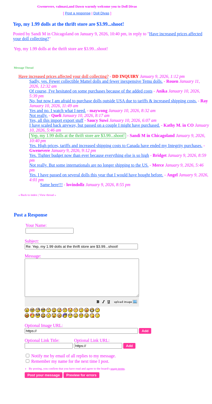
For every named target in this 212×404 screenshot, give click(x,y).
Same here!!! (51, 184)
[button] (111, 309)
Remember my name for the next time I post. (67, 368)
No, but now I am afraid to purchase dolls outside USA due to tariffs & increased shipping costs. (113, 100)
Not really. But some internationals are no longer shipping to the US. (88, 165)
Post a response (77, 13)
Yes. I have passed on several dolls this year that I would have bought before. (96, 175)
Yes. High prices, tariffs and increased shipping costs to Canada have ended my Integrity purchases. (115, 145)
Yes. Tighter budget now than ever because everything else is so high (89, 155)
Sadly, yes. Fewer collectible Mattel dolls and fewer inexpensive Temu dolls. (96, 81)
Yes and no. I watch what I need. (57, 110)
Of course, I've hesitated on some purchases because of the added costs (90, 91)
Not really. (38, 115)
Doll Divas (101, 13)
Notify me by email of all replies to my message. (71, 363)
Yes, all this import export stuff (56, 120)
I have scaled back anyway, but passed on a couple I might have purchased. (94, 125)
